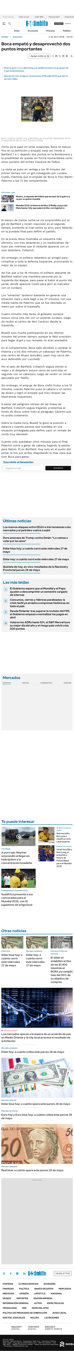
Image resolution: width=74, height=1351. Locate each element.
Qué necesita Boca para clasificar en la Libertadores (63, 837)
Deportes (17, 37)
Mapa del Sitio (40, 1308)
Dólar (17, 30)
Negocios (8, 1293)
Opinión (24, 1293)
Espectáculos (55, 1303)
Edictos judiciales (14, 1317)
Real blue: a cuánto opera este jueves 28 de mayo (32, 1170)
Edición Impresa (43, 1298)
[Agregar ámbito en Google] (39, 56)
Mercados (65, 1288)
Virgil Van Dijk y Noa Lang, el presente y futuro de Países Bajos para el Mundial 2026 (64, 858)
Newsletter (62, 1273)
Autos (38, 1303)
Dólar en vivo (24, 17)
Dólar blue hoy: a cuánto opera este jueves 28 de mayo (35, 1104)
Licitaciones (51, 1317)
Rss (24, 1308)
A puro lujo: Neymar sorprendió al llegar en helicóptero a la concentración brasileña (16, 858)
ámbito (4, 37)
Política (66, 30)
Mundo (7, 1298)
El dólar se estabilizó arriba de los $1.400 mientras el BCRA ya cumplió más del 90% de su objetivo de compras (62, 970)
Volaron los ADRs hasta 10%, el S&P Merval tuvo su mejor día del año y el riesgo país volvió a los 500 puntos (40, 625)
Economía (33, 30)
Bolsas (26, 683)
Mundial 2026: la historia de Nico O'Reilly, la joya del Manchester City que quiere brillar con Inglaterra (41, 206)
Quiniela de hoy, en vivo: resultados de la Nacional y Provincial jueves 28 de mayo (35, 568)
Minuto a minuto (11, 1030)
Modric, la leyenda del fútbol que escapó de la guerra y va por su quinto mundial (43, 197)
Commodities (46, 683)
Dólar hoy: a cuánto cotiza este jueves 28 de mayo (32, 1052)
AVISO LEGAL (59, 1312)
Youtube (31, 1274)
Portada (8, 1283)
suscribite (59, 23)
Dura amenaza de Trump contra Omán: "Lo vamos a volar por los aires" (35, 539)
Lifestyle (39, 1293)
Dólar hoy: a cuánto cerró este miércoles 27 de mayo (36, 559)
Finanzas (50, 30)
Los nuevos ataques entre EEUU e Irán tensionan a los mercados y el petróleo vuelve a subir (37, 528)
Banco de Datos (43, 1288)
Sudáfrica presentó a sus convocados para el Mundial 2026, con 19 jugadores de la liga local (17, 900)
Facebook (10, 1273)
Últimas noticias (28, 1283)
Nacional (56, 1293)
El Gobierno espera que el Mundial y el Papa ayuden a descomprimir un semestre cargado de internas (38, 592)
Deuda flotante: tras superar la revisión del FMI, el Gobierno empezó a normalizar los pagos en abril (40, 614)
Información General (16, 1303)
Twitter (4, 1273)
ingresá (68, 23)
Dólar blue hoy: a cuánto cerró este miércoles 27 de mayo (35, 550)
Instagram (17, 1273)
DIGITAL (17, 1328)
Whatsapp (39, 1273)
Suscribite (58, 468)
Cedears (67, 683)
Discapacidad (54, 17)
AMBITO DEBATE (53, 1328)
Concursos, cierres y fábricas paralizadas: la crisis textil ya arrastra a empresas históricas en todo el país (39, 603)
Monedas (7, 683)
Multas (34, 1317)
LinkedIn (24, 1273)
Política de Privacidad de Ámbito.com (25, 1312)
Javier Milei (39, 17)
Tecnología (10, 1308)
